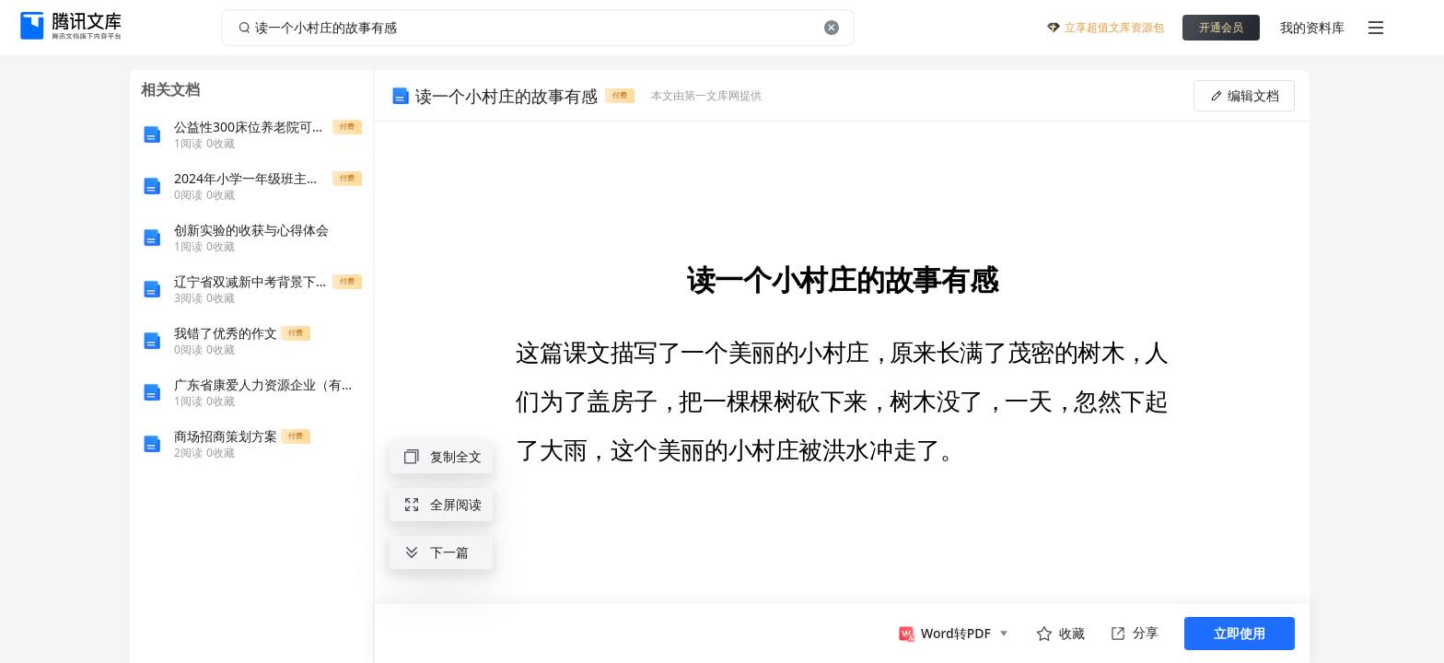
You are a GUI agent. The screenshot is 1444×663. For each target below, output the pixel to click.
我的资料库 (1312, 27)
